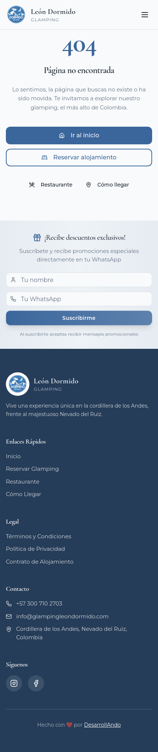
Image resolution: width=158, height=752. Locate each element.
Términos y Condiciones (38, 536)
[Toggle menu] (144, 14)
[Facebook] (36, 683)
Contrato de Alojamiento (39, 561)
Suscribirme (79, 318)
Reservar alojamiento (79, 157)
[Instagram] (14, 683)
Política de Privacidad (35, 548)
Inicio (13, 456)
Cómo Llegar (23, 494)
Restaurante (50, 184)
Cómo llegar (107, 184)
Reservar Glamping (32, 468)
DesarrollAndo (102, 725)
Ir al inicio (79, 135)
